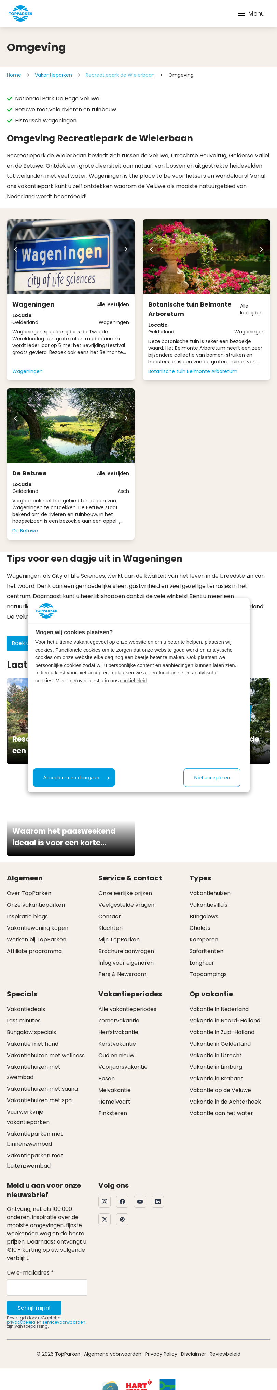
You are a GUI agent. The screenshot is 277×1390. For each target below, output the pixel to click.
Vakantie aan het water (221, 1113)
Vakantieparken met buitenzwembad (35, 1161)
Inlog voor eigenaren (126, 963)
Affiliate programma (34, 951)
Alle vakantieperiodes (127, 1009)
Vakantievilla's (208, 905)
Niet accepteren (212, 777)
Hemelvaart (114, 1102)
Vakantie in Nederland (219, 1009)
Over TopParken (29, 893)
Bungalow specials (31, 1032)
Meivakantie (114, 1090)
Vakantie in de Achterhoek (225, 1102)
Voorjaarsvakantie (123, 1067)
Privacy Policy (161, 1353)
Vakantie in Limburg (216, 1067)
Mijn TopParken (119, 939)
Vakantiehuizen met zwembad (33, 1072)
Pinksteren (112, 1113)
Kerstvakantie (117, 1044)
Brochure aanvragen (126, 951)
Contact (109, 916)
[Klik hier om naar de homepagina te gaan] (20, 13)
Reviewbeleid (225, 1353)
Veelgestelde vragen (126, 905)
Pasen (106, 1078)
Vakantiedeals (26, 1009)
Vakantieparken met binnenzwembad (35, 1139)
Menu (251, 13)
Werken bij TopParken (36, 939)
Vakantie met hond (32, 1044)
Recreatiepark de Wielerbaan (120, 75)
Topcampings (208, 974)
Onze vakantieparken (36, 905)
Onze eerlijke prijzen (125, 893)
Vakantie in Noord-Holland (225, 1021)
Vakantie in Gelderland (220, 1044)
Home (14, 75)
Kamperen (204, 939)
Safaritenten (206, 951)
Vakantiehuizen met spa (39, 1100)
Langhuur (202, 963)
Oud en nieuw (116, 1055)
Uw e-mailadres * (30, 1273)
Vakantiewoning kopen (37, 928)
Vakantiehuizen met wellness (46, 1055)
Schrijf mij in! (34, 1308)
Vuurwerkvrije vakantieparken (28, 1117)
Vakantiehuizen (210, 893)
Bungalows (204, 916)
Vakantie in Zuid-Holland (222, 1032)
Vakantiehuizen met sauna (42, 1089)
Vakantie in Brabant (216, 1078)
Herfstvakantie (118, 1032)
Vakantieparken (53, 75)
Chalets (200, 928)
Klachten (110, 928)
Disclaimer (193, 1353)
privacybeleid (21, 1322)
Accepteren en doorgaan (76, 777)
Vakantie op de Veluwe (220, 1090)
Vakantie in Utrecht (216, 1055)
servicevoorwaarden (63, 1322)
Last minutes (24, 1021)
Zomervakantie (118, 1021)
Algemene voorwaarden (112, 1353)
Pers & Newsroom (122, 974)
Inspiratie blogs (27, 916)
